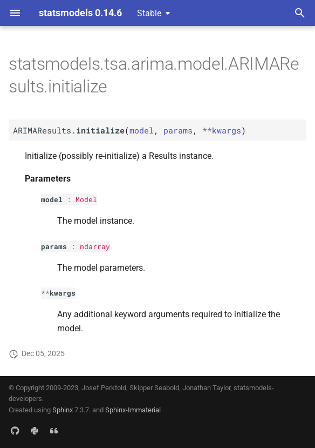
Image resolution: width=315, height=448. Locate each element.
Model (86, 199)
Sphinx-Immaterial (133, 410)
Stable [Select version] (149, 13)
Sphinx (62, 410)
